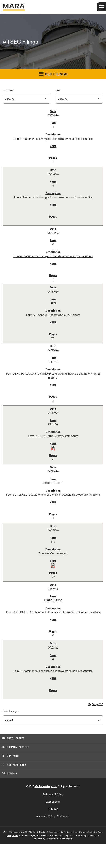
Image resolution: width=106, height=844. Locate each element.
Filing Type (8, 89)
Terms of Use (65, 838)
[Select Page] (53, 720)
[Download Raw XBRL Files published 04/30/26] (53, 448)
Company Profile (15, 747)
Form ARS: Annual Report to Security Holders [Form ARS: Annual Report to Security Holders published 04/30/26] (53, 315)
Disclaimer (53, 801)
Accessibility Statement (53, 816)
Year (58, 89)
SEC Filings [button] (53, 73)
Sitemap (9, 773)
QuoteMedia (39, 832)
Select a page (10, 711)
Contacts (10, 756)
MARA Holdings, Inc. (46, 786)
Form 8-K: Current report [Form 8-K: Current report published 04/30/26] (53, 553)
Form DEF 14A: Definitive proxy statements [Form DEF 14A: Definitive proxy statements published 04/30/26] (53, 436)
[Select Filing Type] (26, 99)
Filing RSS (95, 704)
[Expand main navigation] (101, 6)
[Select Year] (79, 99)
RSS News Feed (14, 764)
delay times (12, 835)
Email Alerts (13, 738)
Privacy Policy (53, 794)
